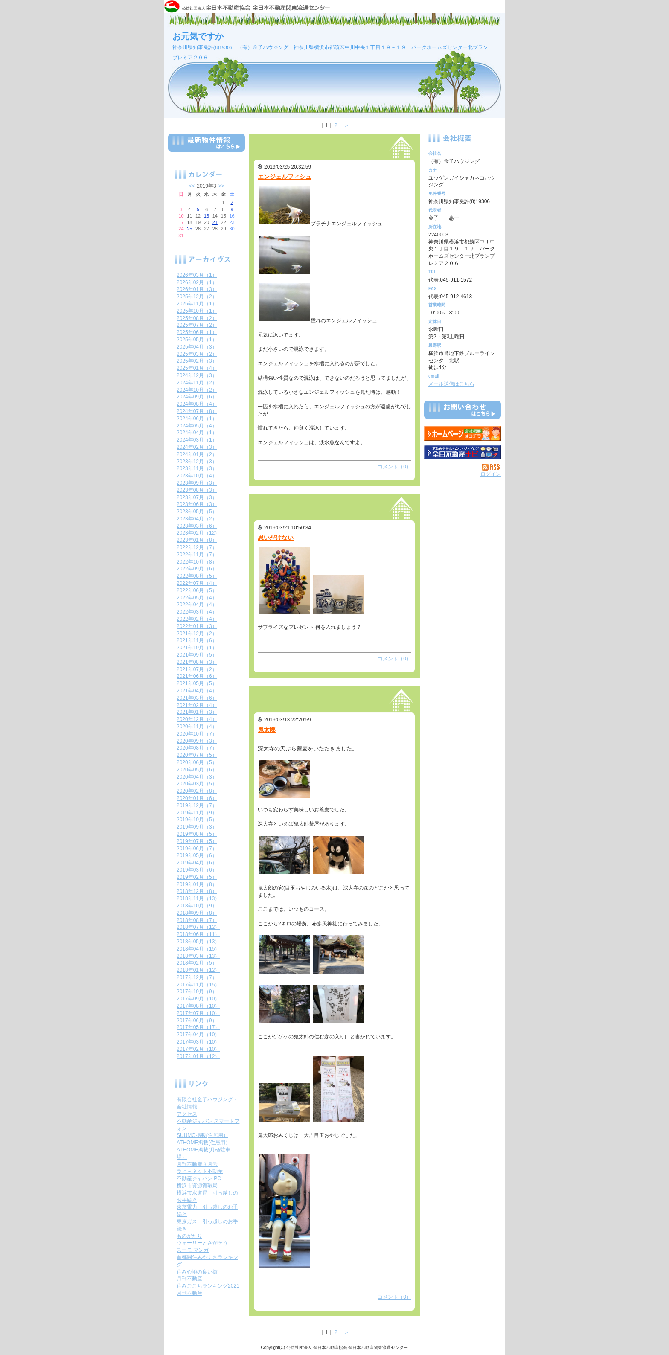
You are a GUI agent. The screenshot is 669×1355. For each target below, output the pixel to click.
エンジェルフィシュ (284, 176)
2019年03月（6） (197, 870)
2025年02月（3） (197, 361)
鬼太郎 (267, 729)
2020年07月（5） (197, 755)
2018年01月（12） (198, 970)
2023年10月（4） (197, 476)
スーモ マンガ (193, 1250)
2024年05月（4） (197, 426)
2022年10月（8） (197, 562)
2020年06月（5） (197, 762)
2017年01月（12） (198, 1056)
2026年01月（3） (197, 289)
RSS (491, 467)
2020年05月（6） (197, 770)
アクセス (187, 1114)
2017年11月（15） (198, 985)
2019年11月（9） (197, 813)
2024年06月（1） (197, 419)
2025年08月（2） (197, 318)
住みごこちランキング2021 (208, 1286)
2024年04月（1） (197, 433)
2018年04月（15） (198, 949)
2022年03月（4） (197, 612)
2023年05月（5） (197, 512)
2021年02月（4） (197, 705)
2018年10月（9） (197, 906)
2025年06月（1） (197, 332)
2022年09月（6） (197, 569)
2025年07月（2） (197, 325)
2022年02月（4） (197, 619)
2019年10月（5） (197, 820)
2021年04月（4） (197, 691)
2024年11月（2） (197, 383)
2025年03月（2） (197, 354)
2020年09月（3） (197, 741)
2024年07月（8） (197, 411)
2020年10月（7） (197, 734)
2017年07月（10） (198, 1013)
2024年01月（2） (197, 454)
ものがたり (189, 1236)
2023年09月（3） (197, 483)
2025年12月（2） (197, 296)
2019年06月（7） (197, 849)
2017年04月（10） (198, 1035)
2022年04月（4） (197, 605)
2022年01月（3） (197, 626)
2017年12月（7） (197, 977)
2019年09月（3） (197, 827)
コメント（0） (394, 467)
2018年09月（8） (197, 913)
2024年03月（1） (197, 440)
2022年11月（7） (197, 555)
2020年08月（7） (197, 748)
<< (192, 186)
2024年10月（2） (197, 390)
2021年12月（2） (197, 634)
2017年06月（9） (197, 1021)
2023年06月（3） (197, 504)
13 (206, 215)
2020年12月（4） (197, 719)
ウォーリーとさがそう (202, 1243)
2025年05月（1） (197, 340)
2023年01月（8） (197, 540)
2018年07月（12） (198, 927)
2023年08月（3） (197, 490)
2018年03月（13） (198, 956)
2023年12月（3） (197, 462)
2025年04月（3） (197, 347)
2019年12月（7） (197, 805)
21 (215, 222)
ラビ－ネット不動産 (200, 1171)
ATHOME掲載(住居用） (203, 1143)
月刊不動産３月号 (197, 1164)
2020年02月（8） (197, 791)
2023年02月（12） (198, 533)
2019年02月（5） (197, 877)
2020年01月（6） (197, 798)
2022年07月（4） (197, 583)
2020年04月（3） (197, 777)
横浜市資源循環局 (197, 1186)
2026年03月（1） (197, 275)
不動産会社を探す (462, 452)
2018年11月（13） (198, 898)
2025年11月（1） (197, 304)
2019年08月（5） (197, 834)
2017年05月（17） (198, 1027)
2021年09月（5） (197, 655)
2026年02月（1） (197, 282)
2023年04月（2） (197, 519)
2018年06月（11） (198, 934)
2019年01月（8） (197, 884)
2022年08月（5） (197, 576)
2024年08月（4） (197, 404)
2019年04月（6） (197, 863)
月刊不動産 (192, 1279)
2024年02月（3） (197, 447)
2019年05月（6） (197, 855)
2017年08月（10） (198, 1006)
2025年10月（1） (197, 311)
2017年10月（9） (197, 991)
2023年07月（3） (197, 497)
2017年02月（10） (198, 1049)
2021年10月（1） (197, 648)
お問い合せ (462, 411)
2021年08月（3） (197, 662)
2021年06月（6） (197, 676)
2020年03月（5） (197, 784)
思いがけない (276, 537)
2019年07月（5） (197, 841)
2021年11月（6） (197, 640)
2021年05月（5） (197, 683)
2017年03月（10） (198, 1042)
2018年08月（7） (197, 920)
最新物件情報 (206, 146)
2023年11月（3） (197, 468)
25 (189, 228)
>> (221, 186)
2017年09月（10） (198, 999)
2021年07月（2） (197, 669)
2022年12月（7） (197, 547)
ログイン (490, 474)
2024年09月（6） (197, 397)
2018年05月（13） (198, 942)
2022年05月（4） (197, 598)
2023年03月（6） (197, 526)
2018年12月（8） (197, 891)
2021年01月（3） (197, 712)
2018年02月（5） (197, 963)
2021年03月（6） (197, 698)
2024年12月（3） (197, 375)
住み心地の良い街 (197, 1272)
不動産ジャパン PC (199, 1178)
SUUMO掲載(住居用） (202, 1135)
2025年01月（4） (197, 368)
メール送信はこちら (451, 384)
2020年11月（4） (197, 727)
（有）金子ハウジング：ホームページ (462, 433)
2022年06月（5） (197, 590)
